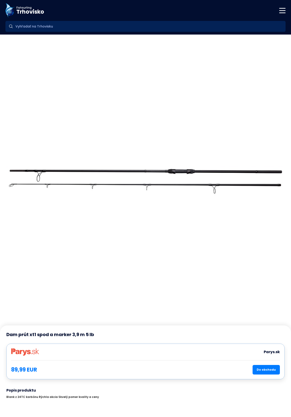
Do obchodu (266, 370)
